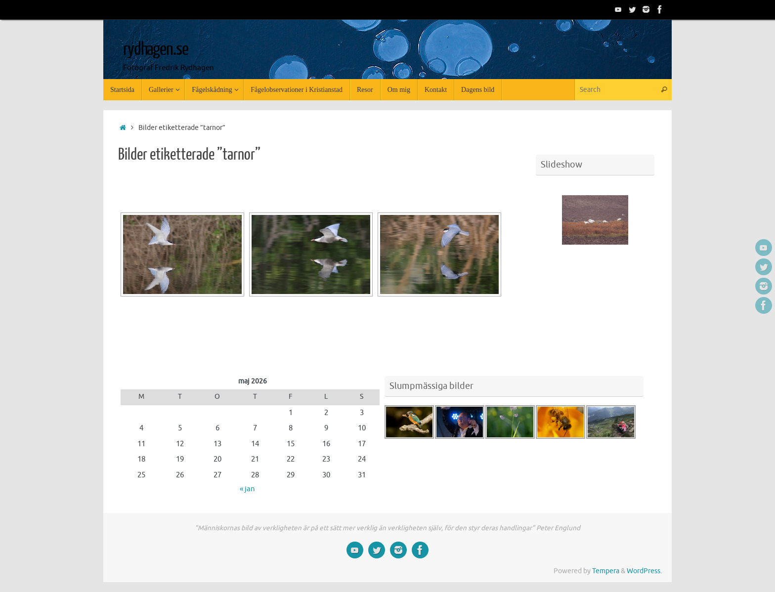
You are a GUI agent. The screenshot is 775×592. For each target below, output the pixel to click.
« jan (247, 489)
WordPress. (644, 571)
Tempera (605, 571)
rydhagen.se (155, 49)
